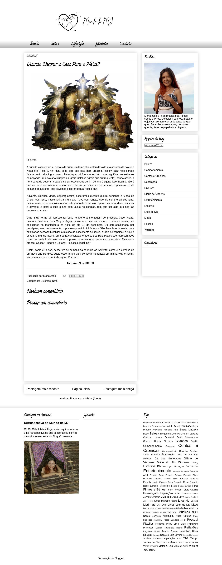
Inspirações (166, 493)
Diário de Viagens (154, 194)
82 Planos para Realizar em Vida (179, 422)
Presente (159, 524)
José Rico (148, 501)
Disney (195, 462)
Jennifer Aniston (151, 497)
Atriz (176, 430)
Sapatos (164, 535)
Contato (125, 44)
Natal (55, 281)
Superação (169, 538)
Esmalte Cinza (190, 475)
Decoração (150, 182)
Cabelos (193, 433)
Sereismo (193, 535)
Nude (178, 516)
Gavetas (194, 490)
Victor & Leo (166, 546)
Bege (146, 433)
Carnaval (169, 437)
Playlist (148, 523)
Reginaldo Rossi (151, 531)
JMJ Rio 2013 (169, 496)
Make (146, 508)
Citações (182, 441)
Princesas (148, 527)
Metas (166, 508)
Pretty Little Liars (176, 524)
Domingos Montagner (173, 466)
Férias (174, 486)
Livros (171, 504)
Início (34, 44)
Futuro (186, 489)
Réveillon (184, 531)
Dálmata (155, 454)
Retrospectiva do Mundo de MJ (46, 423)
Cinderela (168, 441)
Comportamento (153, 170)
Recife (179, 528)
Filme (195, 486)
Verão (146, 546)
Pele (183, 520)
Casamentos (191, 437)
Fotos (170, 489)
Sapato (156, 535)
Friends (177, 489)
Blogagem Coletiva (170, 433)
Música (173, 512)
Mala (152, 508)
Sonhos (147, 538)
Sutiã (179, 538)
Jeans (195, 493)
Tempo (194, 538)
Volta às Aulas (181, 546)
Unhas (194, 542)
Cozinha (183, 451)
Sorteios (157, 538)
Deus (179, 454)
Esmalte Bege (157, 475)
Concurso (170, 446)
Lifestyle (77, 44)
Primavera (192, 524)
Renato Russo (169, 531)
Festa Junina (184, 486)
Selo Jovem (175, 535)
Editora (194, 466)
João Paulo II (191, 497)
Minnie (172, 508)
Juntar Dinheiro (162, 501)
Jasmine (187, 493)
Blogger (119, 558)
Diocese (183, 462)
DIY (159, 466)
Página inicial (81, 389)
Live (158, 505)
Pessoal (149, 224)
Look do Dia (151, 211)
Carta (179, 437)
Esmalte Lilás (170, 478)
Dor (188, 466)
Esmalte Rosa (181, 482)
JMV (181, 496)
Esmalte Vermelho (160, 486)
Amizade (187, 426)
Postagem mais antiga (118, 389)
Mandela (159, 508)
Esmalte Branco (173, 475)
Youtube (101, 44)
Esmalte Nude (150, 482)
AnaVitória (157, 430)
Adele (170, 426)
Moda (147, 217)
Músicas (184, 512)
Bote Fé (185, 434)
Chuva (157, 441)
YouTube (149, 230)
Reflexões (191, 527)
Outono (187, 516)
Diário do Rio (166, 462)
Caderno (147, 437)
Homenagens (151, 493)
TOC (181, 542)
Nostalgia (168, 515)
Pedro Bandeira (171, 520)
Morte (194, 508)
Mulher (163, 512)
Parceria (158, 520)
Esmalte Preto (166, 482)
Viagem (154, 546)
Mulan (156, 512)
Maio (194, 504)
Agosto (177, 426)
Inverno (178, 493)
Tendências (149, 542)
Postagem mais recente (43, 389)
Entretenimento (153, 200)
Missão (179, 508)
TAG (185, 538)
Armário (168, 429)
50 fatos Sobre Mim (152, 422)
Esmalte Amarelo (181, 471)
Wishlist (193, 546)
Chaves (147, 441)
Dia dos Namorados (168, 458)
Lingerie (194, 501)
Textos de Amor (167, 542)
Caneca (158, 437)
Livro (163, 505)
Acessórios (161, 426)
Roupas (147, 534)
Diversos (46, 281)
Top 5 (187, 542)
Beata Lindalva (189, 429)
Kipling (174, 501)
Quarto (158, 528)
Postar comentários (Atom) (85, 398)
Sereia (185, 535)
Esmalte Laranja (152, 478)
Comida (194, 441)
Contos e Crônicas (155, 176)
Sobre (55, 44)
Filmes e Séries (154, 489)
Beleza (148, 164)
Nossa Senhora (152, 516)
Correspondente (169, 451)
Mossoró (147, 512)
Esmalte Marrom (188, 478)
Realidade (169, 527)
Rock (195, 531)
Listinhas (149, 504)
